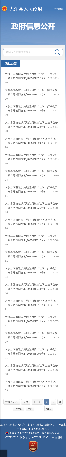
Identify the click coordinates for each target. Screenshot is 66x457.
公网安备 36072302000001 (24, 433)
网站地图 (57, 437)
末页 (30, 408)
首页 (25, 401)
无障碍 (58, 9)
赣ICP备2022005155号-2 (35, 428)
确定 (48, 408)
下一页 (18, 408)
